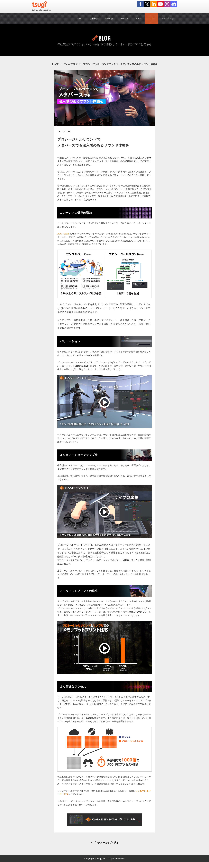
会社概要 (94, 18)
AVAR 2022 (63, 233)
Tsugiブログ (70, 64)
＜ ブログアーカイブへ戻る (104, 842)
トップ (55, 64)
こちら (148, 44)
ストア (138, 18)
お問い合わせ (167, 18)
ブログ (151, 18)
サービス (124, 18)
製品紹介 (109, 18)
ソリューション (143, 790)
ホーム (80, 18)
